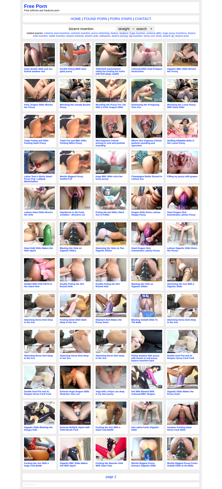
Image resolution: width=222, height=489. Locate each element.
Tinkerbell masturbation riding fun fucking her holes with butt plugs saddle (110, 71)
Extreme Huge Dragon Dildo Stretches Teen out (74, 392)
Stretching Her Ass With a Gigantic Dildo (180, 285)
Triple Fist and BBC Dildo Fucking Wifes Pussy (73, 141)
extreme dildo (153, 33)
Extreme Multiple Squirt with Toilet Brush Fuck (75, 428)
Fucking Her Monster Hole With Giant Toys (109, 464)
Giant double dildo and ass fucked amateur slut (38, 70)
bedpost (123, 33)
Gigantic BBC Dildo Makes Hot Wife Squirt (74, 464)
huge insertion (137, 33)
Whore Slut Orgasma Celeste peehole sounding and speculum (146, 143)
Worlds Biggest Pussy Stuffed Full (71, 177)
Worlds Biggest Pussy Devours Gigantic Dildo (143, 464)
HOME (76, 19)
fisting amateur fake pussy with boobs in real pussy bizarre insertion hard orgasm (145, 359)
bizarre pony (182, 36)
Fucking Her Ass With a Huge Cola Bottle (36, 464)
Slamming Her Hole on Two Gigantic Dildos (110, 249)
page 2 (111, 477)
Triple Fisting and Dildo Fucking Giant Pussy (36, 141)
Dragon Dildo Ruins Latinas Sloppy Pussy (145, 213)
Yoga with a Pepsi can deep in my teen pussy (110, 392)
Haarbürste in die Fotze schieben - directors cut (72, 213)
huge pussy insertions (175, 33)
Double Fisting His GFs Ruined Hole (72, 285)
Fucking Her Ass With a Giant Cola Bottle (108, 428)
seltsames (104, 36)
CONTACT (143, 19)
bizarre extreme (75, 36)
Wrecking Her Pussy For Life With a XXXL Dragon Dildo (111, 106)
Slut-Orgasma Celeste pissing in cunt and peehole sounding (110, 143)
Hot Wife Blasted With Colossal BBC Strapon (143, 392)
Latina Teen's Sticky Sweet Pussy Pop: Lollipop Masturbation (38, 179)
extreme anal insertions (57, 33)
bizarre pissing (120, 36)
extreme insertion (80, 33)
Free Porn (35, 6)
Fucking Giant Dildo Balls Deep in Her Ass (73, 321)
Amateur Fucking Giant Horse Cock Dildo (179, 428)
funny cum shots (153, 36)
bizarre (114, 33)
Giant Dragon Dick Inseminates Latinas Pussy (181, 213)
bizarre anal (91, 36)
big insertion (135, 36)
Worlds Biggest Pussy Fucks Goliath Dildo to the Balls (182, 464)
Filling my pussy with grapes (182, 176)
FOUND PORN (95, 19)
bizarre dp (168, 36)
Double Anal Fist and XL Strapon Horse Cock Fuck (180, 356)
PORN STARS (121, 19)
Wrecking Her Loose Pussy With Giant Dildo (181, 106)
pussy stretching (100, 33)
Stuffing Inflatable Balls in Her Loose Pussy (180, 141)
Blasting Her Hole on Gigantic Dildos (71, 249)
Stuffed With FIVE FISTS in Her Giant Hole (38, 285)
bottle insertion (57, 36)
